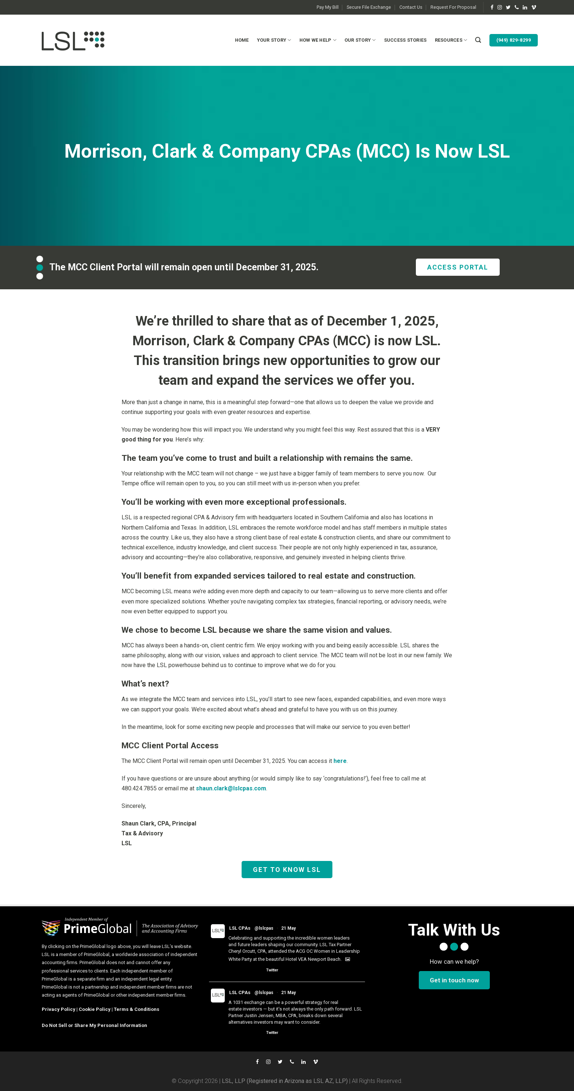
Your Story (274, 40)
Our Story (360, 40)
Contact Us (410, 7)
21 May (288, 928)
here (340, 760)
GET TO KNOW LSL (287, 869)
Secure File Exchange (369, 7)
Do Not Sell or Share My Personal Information (94, 1025)
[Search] (478, 40)
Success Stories (405, 40)
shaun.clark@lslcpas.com (231, 788)
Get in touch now (454, 980)
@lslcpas (263, 928)
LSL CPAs (239, 928)
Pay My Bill (328, 7)
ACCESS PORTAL (457, 267)
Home (242, 40)
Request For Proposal (453, 7)
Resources (451, 40)
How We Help (317, 40)
